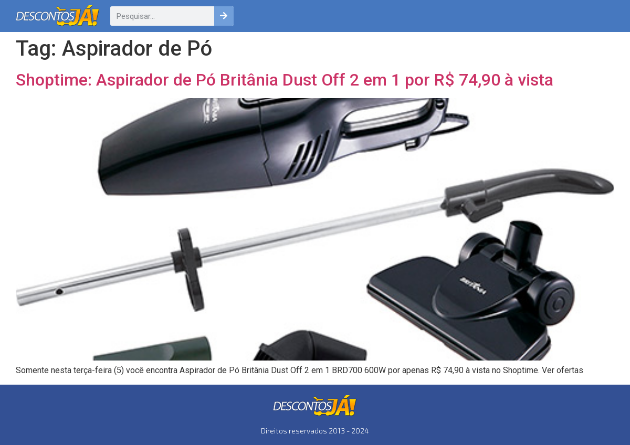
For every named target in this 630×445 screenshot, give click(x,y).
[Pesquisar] (224, 16)
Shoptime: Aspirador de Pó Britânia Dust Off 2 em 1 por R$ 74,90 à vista (284, 80)
